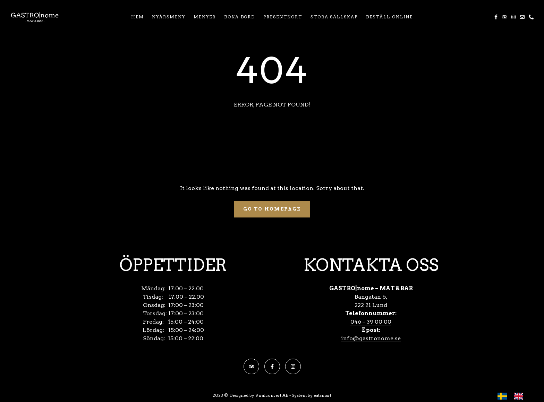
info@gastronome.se (371, 338)
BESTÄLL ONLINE (389, 16)
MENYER (205, 16)
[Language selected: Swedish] (514, 396)
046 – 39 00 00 (370, 321)
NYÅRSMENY (168, 16)
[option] (520, 396)
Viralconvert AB (271, 395)
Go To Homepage (271, 209)
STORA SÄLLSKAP (334, 16)
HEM (137, 16)
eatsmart (322, 395)
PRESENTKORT (282, 16)
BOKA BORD (239, 16)
